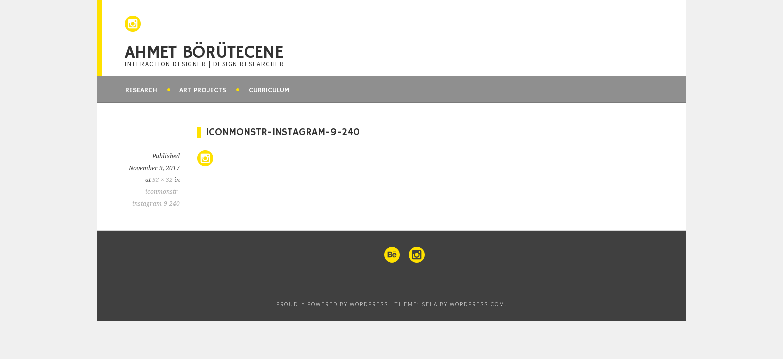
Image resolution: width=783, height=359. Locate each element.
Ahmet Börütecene (204, 53)
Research (141, 90)
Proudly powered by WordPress (332, 304)
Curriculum (269, 90)
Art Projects (202, 90)
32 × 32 (162, 180)
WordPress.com (477, 304)
